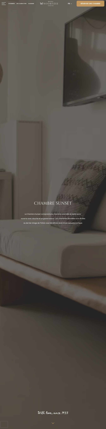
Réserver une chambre (90, 3)
